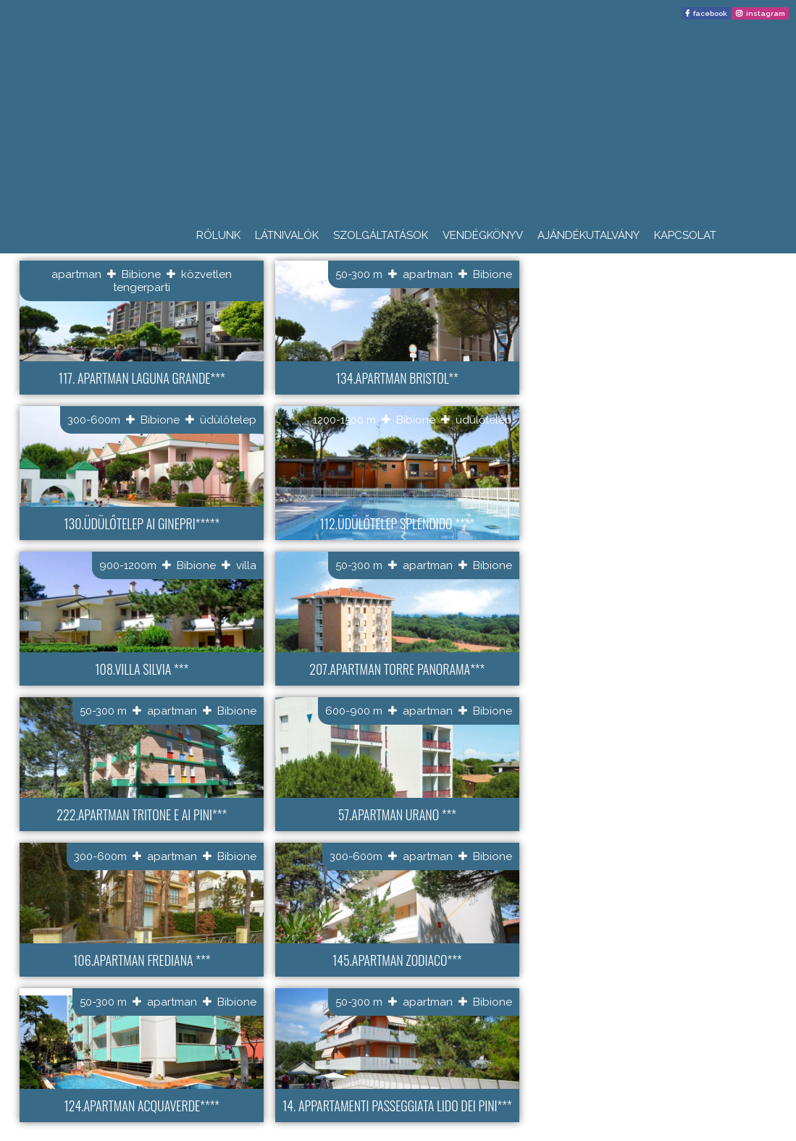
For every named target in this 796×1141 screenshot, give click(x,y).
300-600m (93, 419)
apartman (76, 274)
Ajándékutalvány (588, 235)
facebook (710, 13)
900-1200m (127, 565)
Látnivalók (287, 235)
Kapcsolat (685, 235)
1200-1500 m (344, 419)
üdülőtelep (228, 419)
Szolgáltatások (380, 235)
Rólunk (218, 235)
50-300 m (358, 274)
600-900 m (353, 710)
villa (246, 565)
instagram (765, 13)
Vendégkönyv (483, 235)
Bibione (141, 274)
